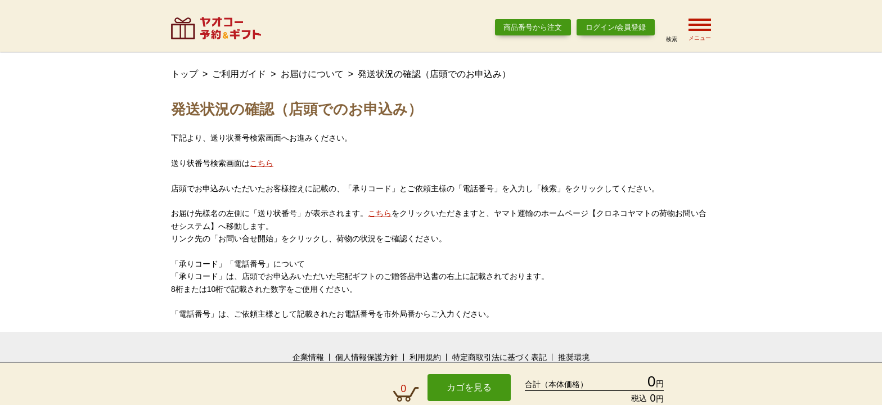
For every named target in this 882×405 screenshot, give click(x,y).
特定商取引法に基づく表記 (499, 357)
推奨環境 (574, 357)
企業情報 (308, 357)
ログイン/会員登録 (616, 27)
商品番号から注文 (532, 27)
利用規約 (425, 357)
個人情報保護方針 (366, 357)
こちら (261, 163)
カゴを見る (469, 387)
